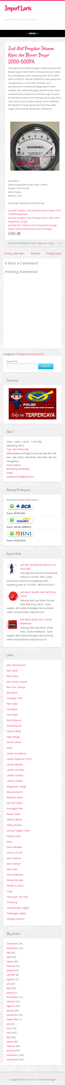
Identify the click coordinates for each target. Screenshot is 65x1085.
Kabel (9, 747)
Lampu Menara (15, 764)
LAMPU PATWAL (16, 769)
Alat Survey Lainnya (17, 681)
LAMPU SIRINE (14, 780)
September (12, 948)
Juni (8, 983)
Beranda (35, 253)
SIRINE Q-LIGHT (15, 885)
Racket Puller (13, 814)
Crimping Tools (15, 698)
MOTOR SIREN (14, 803)
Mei (8, 952)
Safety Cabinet (14, 819)
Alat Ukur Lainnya (16, 687)
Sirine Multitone (15, 874)
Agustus (11, 979)
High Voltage (13, 736)
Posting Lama (53, 253)
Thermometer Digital (18, 907)
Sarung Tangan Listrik (18, 830)
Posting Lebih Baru (14, 253)
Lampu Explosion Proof (19, 758)
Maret (10, 961)
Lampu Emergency (16, 753)
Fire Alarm (12, 709)
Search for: (12, 361)
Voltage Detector (16, 918)
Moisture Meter (15, 797)
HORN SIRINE (14, 742)
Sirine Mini (12, 869)
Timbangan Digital (16, 913)
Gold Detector (14, 720)
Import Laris (18, 8)
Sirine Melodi (13, 863)
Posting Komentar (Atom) (30, 354)
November (12, 997)
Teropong (12, 902)
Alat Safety (12, 676)
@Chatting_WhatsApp (18, 468)
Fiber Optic (12, 703)
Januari (10, 970)
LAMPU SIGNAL (15, 775)
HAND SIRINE (14, 731)
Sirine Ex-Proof (14, 852)
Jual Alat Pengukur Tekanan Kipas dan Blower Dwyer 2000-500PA (31, 55)
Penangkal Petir (15, 808)
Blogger (52, 1079)
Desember (12, 943)
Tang (9, 891)
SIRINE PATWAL (15, 880)
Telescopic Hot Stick (17, 896)
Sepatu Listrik (14, 836)
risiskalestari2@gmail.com (20, 476)
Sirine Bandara (14, 847)
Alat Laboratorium (16, 665)
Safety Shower (14, 825)
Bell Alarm (12, 692)
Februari (11, 965)
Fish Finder (12, 714)
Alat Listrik (12, 670)
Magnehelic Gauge (45, 243)
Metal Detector (15, 792)
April (9, 956)
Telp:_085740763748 (17, 449)
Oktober (11, 974)
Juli (8, 1023)
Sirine (9, 841)
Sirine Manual (14, 858)
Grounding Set (14, 725)
